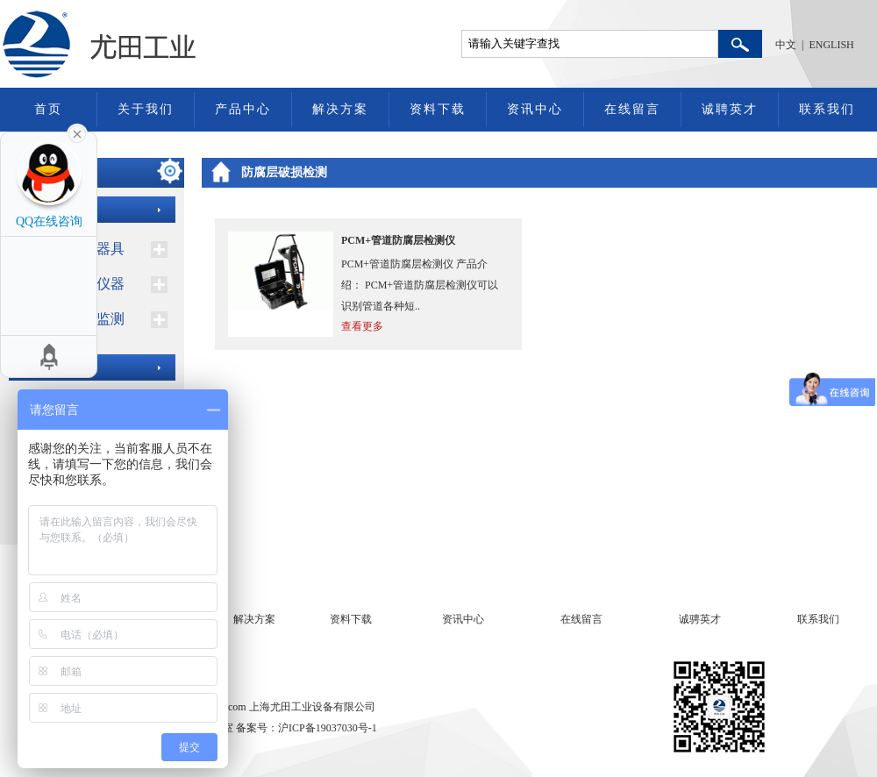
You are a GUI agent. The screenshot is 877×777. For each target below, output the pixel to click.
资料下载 (438, 109)
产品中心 (243, 109)
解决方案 (340, 109)
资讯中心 (535, 109)
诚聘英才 (730, 109)
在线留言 (632, 109)
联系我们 (827, 109)
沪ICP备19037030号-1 (327, 728)
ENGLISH (831, 45)
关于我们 (146, 109)
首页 (48, 109)
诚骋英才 (700, 619)
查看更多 (362, 326)
